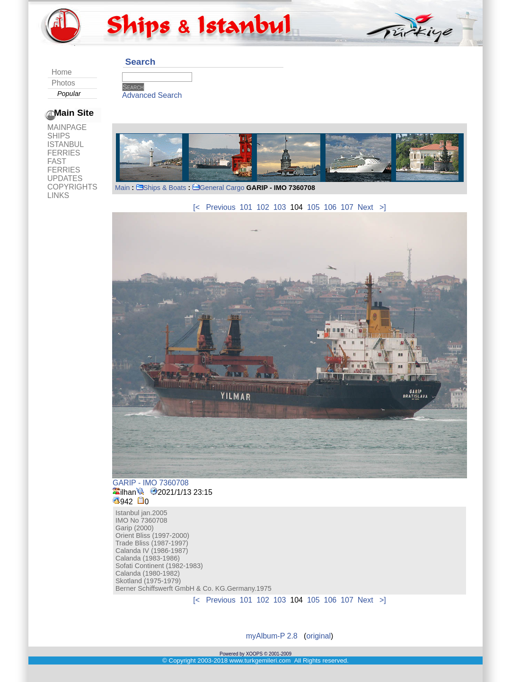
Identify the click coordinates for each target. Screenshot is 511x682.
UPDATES (64, 178)
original (318, 636)
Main (122, 187)
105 (313, 207)
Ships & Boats (161, 187)
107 (347, 207)
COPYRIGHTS (72, 187)
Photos (63, 83)
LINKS (58, 195)
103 (279, 207)
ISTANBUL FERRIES (65, 148)
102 (262, 207)
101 (246, 207)
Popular (69, 93)
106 (330, 207)
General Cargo (218, 187)
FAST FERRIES (63, 165)
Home (62, 72)
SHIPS (58, 136)
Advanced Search (152, 95)
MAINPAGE (67, 127)
